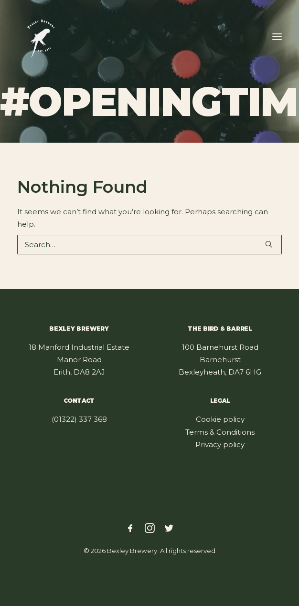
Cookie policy (220, 419)
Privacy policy (220, 444)
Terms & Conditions (220, 432)
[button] (277, 36)
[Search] (149, 244)
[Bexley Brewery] (41, 37)
